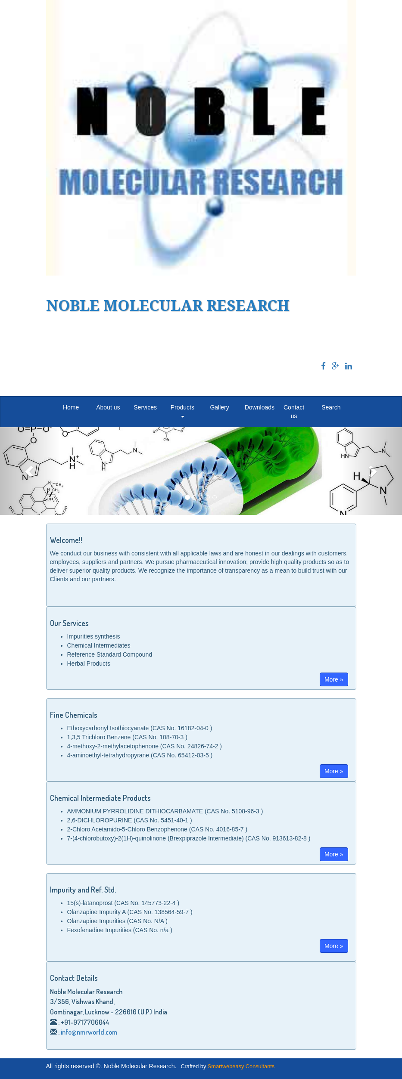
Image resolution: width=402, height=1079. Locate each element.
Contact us (294, 411)
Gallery (219, 407)
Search (330, 407)
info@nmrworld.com (89, 1032)
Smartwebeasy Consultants (241, 1066)
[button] (30, 471)
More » (333, 679)
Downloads (259, 407)
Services (145, 407)
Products (182, 410)
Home (71, 407)
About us (108, 407)
